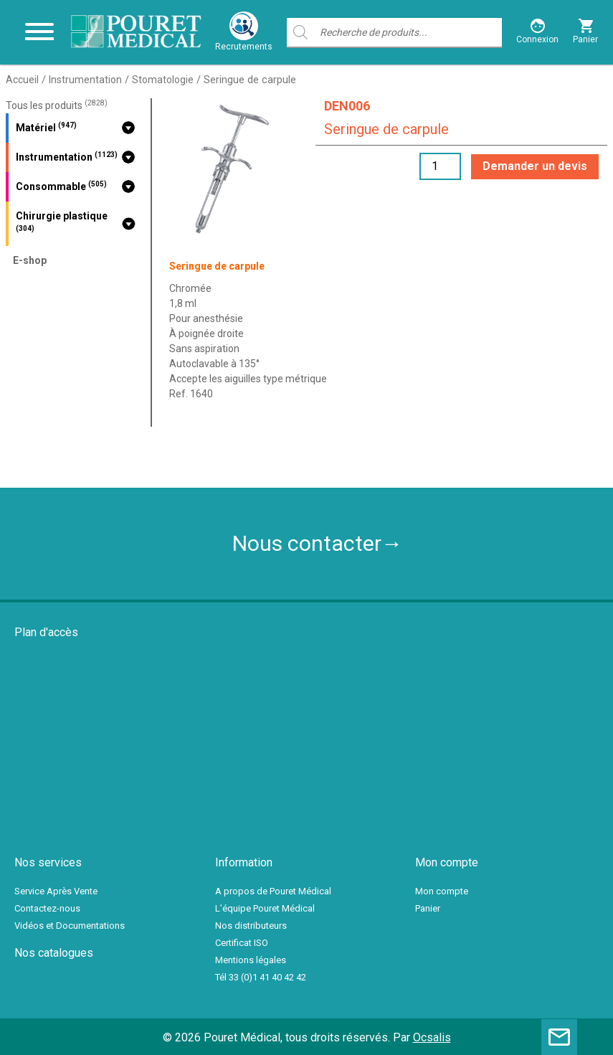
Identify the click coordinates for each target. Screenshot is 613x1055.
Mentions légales (250, 960)
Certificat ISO (241, 942)
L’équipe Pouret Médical (265, 908)
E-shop (30, 260)
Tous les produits (57, 105)
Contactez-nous (47, 908)
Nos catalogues (53, 953)
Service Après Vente (56, 891)
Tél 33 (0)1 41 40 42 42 (260, 977)
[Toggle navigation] (39, 32)
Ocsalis (432, 1037)
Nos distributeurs (251, 925)
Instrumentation (85, 79)
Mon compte (441, 891)
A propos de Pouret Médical (273, 891)
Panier (427, 908)
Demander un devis (535, 166)
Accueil (22, 79)
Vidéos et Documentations (69, 925)
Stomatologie (163, 79)
